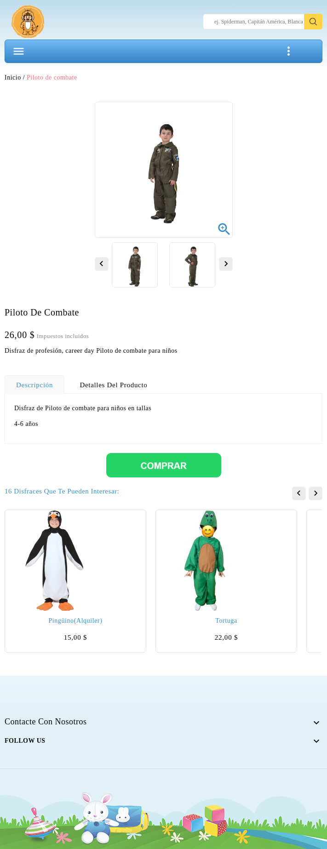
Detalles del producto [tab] (113, 385)
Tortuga (226, 620)
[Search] (262, 21)
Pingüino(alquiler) (75, 620)
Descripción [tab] (34, 385)
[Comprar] (163, 464)
